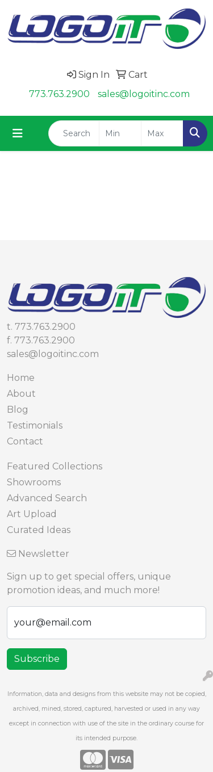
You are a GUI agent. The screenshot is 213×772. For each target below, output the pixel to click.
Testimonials (34, 425)
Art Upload (32, 514)
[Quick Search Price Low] (120, 133)
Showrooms (34, 482)
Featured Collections (54, 466)
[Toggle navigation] (18, 133)
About (21, 393)
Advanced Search (47, 498)
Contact (25, 441)
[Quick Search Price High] (162, 133)
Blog (17, 409)
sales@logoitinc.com (144, 94)
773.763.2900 (59, 94)
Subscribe (37, 658)
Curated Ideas (38, 530)
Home (21, 377)
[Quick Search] (73, 133)
